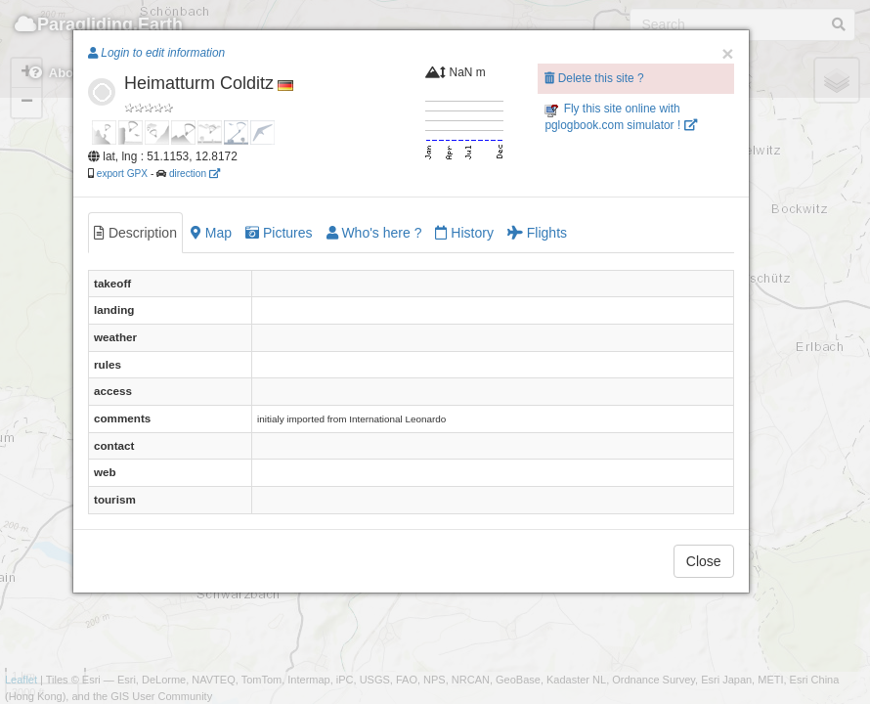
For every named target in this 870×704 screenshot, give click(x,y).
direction (194, 173)
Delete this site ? (593, 78)
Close (703, 561)
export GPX (122, 173)
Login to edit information (156, 53)
